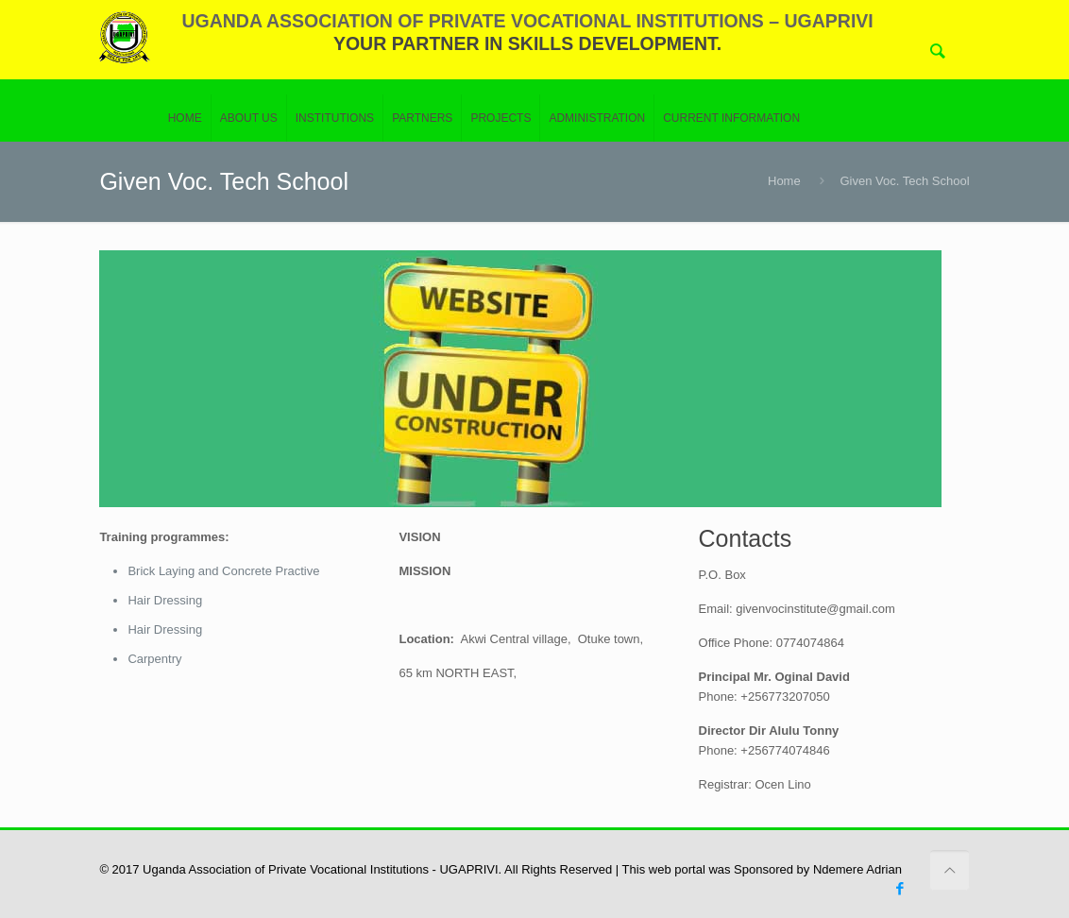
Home (784, 181)
